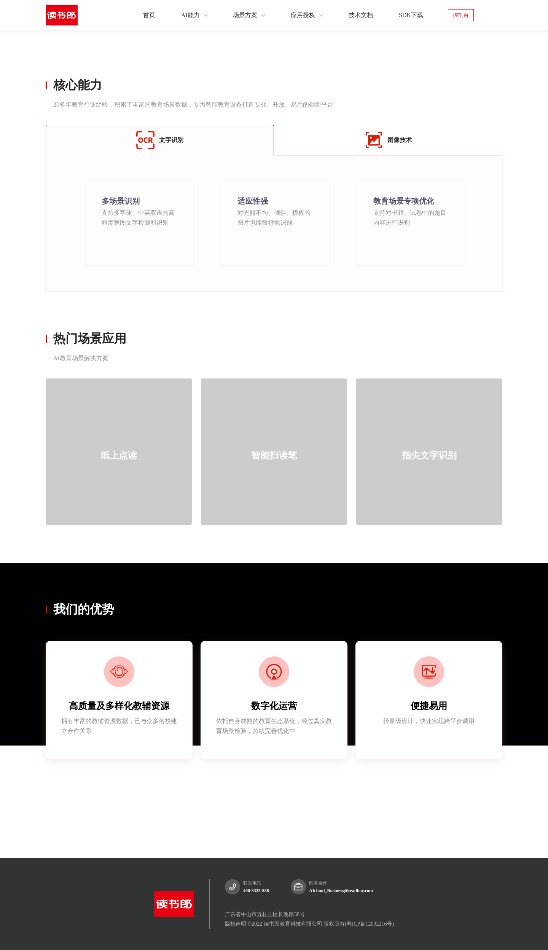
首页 (149, 15)
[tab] (52, 628)
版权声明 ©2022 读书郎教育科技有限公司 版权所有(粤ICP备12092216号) (309, 924)
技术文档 (361, 15)
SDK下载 (411, 15)
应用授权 (303, 15)
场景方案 (245, 15)
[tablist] (274, 629)
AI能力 (190, 15)
